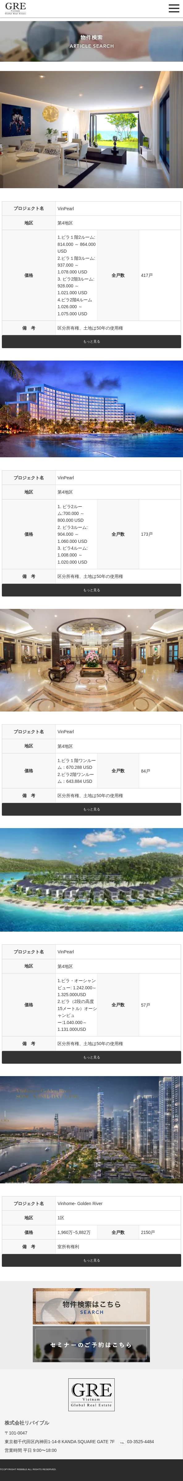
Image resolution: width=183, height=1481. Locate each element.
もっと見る (91, 341)
